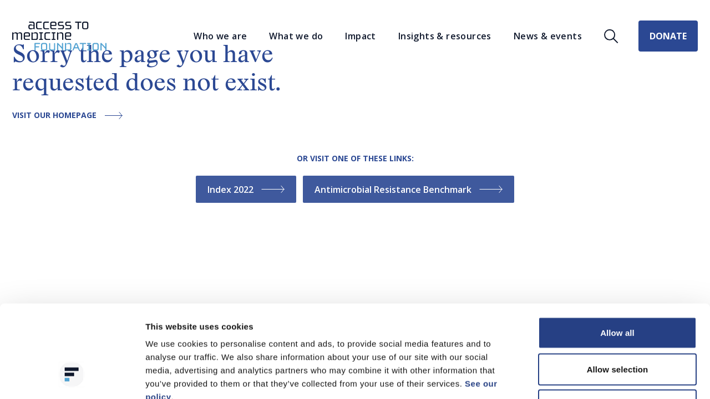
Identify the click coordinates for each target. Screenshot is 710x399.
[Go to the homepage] (59, 36)
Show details (582, 377)
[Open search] (611, 36)
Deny (617, 326)
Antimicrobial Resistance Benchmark (409, 189)
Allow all (617, 253)
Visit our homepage (70, 115)
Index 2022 (246, 189)
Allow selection (617, 290)
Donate (668, 36)
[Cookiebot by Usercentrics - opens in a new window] (71, 377)
